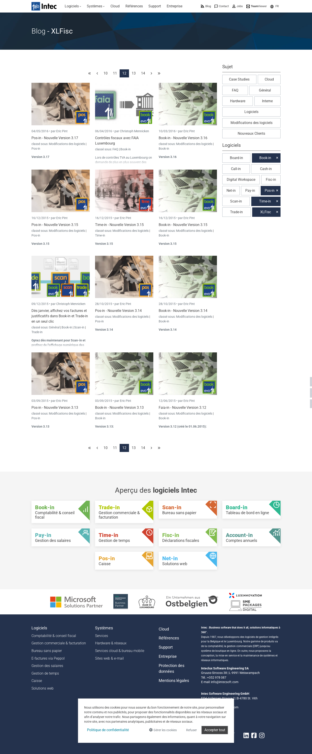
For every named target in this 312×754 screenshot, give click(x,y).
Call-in (236, 169)
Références (169, 638)
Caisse (36, 681)
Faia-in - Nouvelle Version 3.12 (182, 407)
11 (115, 73)
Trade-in (37, 332)
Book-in (125, 149)
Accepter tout (214, 730)
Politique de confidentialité (108, 730)
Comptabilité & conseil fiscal (53, 636)
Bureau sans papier (46, 651)
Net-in (231, 190)
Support (166, 647)
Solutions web (42, 688)
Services (101, 636)
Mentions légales (174, 680)
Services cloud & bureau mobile (119, 651)
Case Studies (239, 79)
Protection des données (171, 668)
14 (143, 73)
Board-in (236, 158)
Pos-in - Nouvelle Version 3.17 (54, 138)
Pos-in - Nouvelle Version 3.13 (54, 407)
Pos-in (35, 148)
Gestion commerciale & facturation (58, 643)
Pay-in (250, 190)
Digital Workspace (241, 179)
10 (106, 73)
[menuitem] (73, 6)
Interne (267, 101)
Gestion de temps (45, 673)
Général (54, 327)
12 (124, 73)
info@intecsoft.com (224, 682)
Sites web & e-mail (109, 658)
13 (134, 73)
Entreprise (168, 656)
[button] (274, 6)
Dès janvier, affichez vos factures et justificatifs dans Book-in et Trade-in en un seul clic (59, 316)
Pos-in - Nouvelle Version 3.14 (118, 311)
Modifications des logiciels (67, 144)
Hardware (237, 101)
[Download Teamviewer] (256, 6)
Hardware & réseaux (111, 643)
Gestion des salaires (47, 666)
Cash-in (266, 169)
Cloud (269, 79)
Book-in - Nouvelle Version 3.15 (183, 225)
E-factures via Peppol (48, 658)
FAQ (115, 149)
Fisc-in (271, 179)
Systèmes (104, 628)
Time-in (100, 235)
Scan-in (79, 327)
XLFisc (265, 212)
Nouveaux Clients (251, 133)
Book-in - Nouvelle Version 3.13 (119, 407)
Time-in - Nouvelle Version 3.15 (119, 225)
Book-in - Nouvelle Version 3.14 (183, 311)
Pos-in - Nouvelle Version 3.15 (54, 225)
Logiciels (251, 112)
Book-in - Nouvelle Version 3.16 (183, 138)
